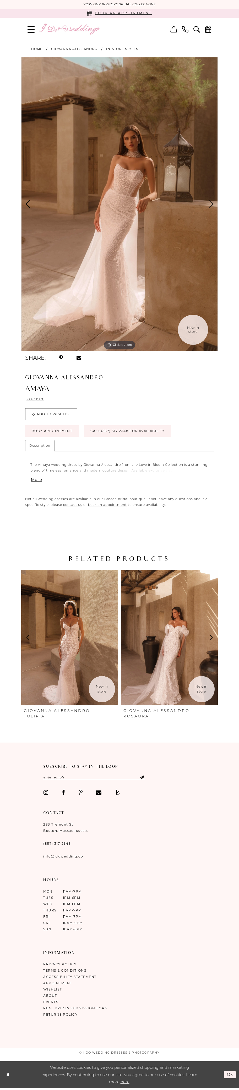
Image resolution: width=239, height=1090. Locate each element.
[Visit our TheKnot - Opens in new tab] (118, 793)
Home (36, 49)
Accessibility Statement (70, 978)
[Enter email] (94, 778)
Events (50, 1003)
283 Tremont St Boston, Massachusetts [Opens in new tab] (65, 828)
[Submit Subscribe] (139, 778)
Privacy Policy (60, 965)
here (125, 1082)
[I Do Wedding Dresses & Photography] (69, 29)
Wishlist (52, 990)
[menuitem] (31, 29)
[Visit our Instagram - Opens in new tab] (45, 793)
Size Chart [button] (35, 399)
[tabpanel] (119, 204)
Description (39, 446)
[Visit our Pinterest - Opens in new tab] (80, 793)
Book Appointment (52, 432)
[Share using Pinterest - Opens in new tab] (61, 358)
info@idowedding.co (63, 857)
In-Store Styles (122, 49)
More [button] (36, 480)
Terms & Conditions (64, 971)
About (50, 996)
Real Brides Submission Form (75, 1009)
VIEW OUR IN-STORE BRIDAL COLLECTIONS (119, 4)
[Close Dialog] (8, 1075)
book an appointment (107, 505)
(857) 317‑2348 (57, 844)
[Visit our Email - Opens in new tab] (99, 793)
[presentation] (69, 638)
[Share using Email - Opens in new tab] (79, 358)
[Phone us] (185, 29)
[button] (31, 29)
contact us (72, 505)
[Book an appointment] (119, 13)
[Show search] (197, 29)
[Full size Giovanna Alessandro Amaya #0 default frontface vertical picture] (119, 204)
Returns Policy (60, 1015)
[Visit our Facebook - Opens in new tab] (63, 793)
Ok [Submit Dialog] (230, 1075)
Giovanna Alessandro (74, 49)
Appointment (57, 984)
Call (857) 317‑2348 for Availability (129, 432)
